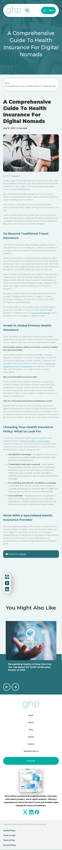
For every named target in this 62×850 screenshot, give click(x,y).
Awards (31, 737)
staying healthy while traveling (36, 441)
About (30, 722)
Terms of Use (9, 840)
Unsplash (15, 176)
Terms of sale (9, 835)
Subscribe (31, 761)
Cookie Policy (9, 831)
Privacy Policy (9, 845)
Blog (31, 730)
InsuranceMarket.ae (40, 313)
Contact (31, 744)
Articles (22, 554)
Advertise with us (31, 751)
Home (6, 83)
